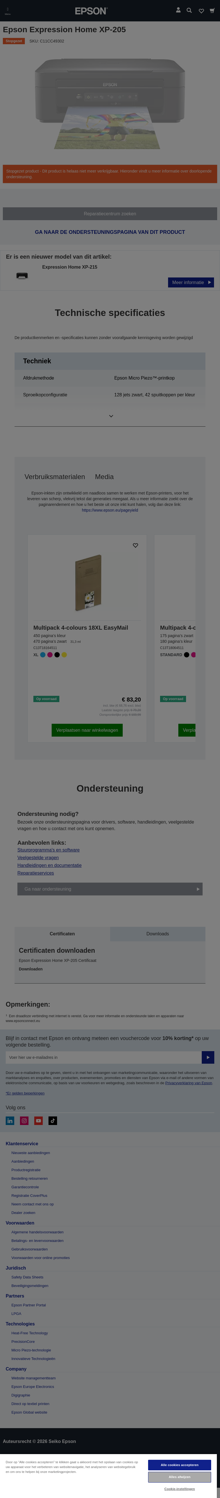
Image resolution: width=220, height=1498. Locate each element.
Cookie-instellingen (179, 1489)
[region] (108, 1476)
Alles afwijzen (179, 1477)
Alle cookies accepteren (179, 1465)
